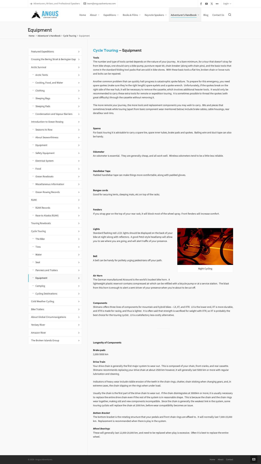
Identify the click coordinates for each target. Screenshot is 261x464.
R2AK (34, 200)
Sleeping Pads (42, 106)
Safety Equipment (45, 153)
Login (227, 3)
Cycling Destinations (46, 293)
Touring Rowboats (41, 223)
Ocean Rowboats (44, 176)
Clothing (40, 90)
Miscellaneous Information (49, 184)
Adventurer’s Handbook (49, 35)
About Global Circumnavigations (48, 317)
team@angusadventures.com (100, 3)
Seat (37, 262)
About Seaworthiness (46, 137)
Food (38, 168)
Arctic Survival (38, 67)
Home (31, 35)
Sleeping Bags (42, 98)
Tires (38, 247)
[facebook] (201, 3)
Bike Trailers (37, 309)
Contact (229, 459)
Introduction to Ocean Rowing (47, 121)
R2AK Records (42, 208)
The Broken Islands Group (45, 340)
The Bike (40, 239)
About (220, 459)
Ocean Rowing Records (47, 192)
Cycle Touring (69, 35)
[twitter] (212, 3)
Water (38, 254)
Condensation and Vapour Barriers (53, 114)
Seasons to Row (43, 129)
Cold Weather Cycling (42, 301)
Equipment (41, 145)
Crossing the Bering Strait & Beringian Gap (53, 59)
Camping (40, 286)
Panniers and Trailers (46, 270)
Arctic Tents (41, 75)
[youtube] (207, 3)
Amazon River (38, 332)
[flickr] (217, 3)
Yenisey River (38, 324)
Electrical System (44, 161)
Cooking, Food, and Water (49, 82)
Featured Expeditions (42, 51)
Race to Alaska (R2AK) (46, 215)
